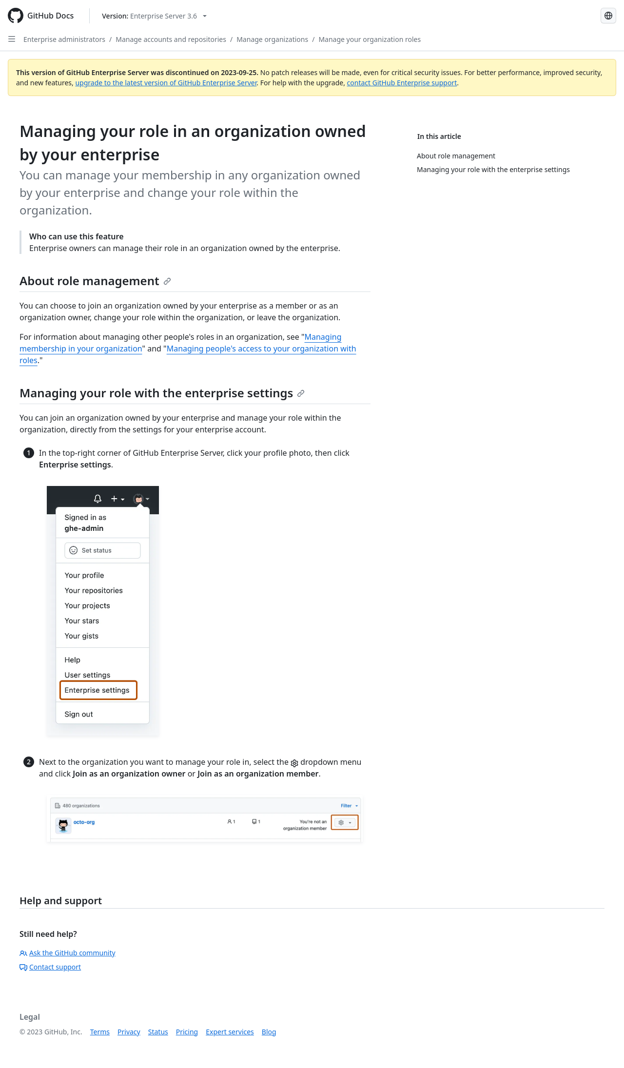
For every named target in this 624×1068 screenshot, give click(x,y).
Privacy (128, 1031)
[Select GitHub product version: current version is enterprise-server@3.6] (154, 15)
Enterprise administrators (64, 39)
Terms (100, 1031)
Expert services (230, 1031)
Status (158, 1031)
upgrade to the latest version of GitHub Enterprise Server (165, 82)
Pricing (187, 1031)
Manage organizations (272, 39)
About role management (95, 280)
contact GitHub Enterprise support (402, 82)
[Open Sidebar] (12, 39)
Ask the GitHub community (68, 952)
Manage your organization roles (369, 39)
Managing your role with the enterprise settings (162, 393)
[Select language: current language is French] (608, 15)
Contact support (50, 966)
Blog (269, 1031)
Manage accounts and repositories (171, 39)
